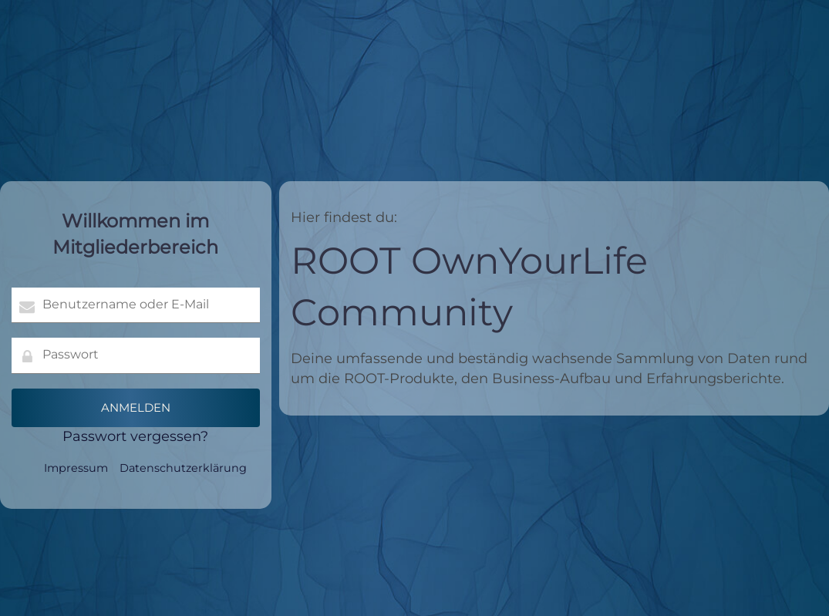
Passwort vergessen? (135, 436)
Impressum (76, 468)
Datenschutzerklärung (183, 468)
